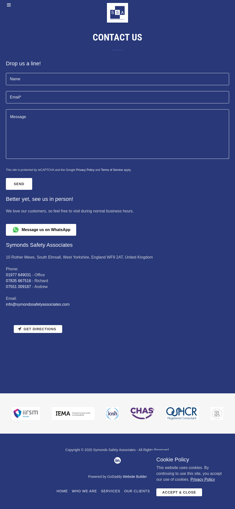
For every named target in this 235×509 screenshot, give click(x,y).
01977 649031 (18, 275)
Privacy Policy (85, 170)
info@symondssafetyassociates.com (38, 304)
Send (19, 184)
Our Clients (137, 491)
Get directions (37, 329)
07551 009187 (18, 287)
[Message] (117, 134)
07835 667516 (18, 281)
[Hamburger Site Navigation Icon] (17, 5)
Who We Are (84, 491)
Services (110, 491)
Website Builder (135, 477)
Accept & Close (179, 492)
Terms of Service (112, 170)
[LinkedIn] (117, 460)
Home (62, 491)
